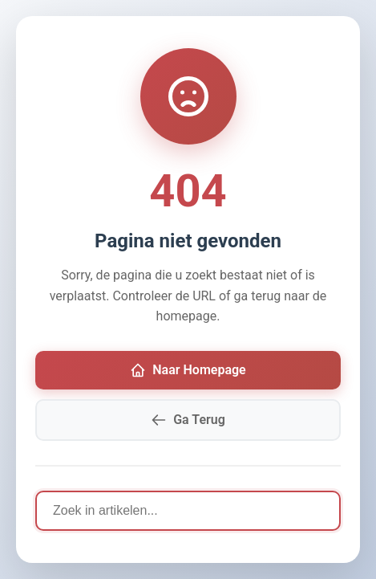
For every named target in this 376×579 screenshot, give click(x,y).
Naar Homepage (187, 370)
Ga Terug (188, 420)
